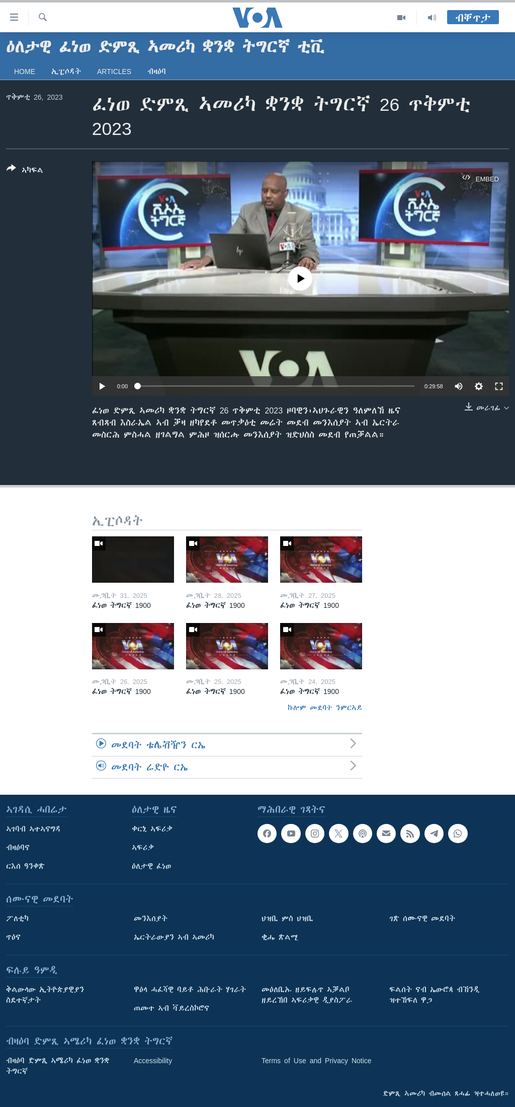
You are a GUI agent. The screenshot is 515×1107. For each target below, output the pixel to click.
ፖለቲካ (17, 918)
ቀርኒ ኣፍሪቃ (152, 829)
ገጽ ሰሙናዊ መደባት (422, 918)
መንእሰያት (150, 918)
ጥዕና (13, 937)
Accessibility (153, 1060)
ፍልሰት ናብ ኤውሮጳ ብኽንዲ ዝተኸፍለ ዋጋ (434, 995)
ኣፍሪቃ (143, 847)
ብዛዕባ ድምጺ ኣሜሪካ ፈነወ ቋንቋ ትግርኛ (57, 1066)
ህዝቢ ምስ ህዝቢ (287, 918)
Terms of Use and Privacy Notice (317, 1060)
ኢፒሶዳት (66, 71)
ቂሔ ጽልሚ (280, 937)
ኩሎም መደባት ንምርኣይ (325, 708)
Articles (114, 71)
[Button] (25, 171)
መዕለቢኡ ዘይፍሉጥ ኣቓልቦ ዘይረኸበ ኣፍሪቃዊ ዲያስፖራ (307, 995)
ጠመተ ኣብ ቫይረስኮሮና (171, 1008)
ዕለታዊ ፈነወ (151, 866)
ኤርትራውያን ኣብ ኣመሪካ (174, 937)
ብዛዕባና (18, 847)
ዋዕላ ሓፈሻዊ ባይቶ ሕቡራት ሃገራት (190, 989)
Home (24, 71)
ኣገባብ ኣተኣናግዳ (33, 829)
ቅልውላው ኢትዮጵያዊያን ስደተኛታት (45, 995)
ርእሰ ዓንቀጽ (25, 866)
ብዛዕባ (156, 71)
